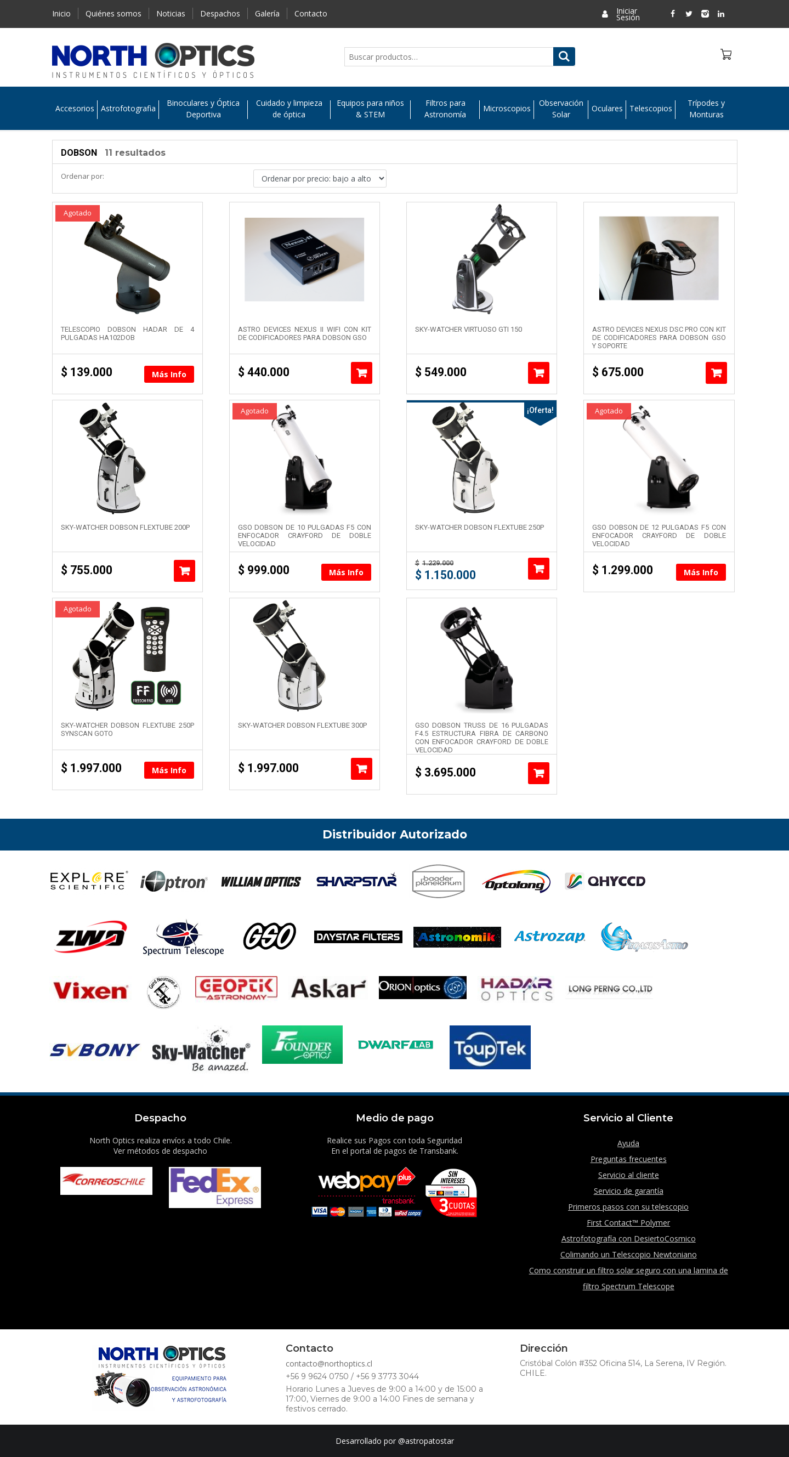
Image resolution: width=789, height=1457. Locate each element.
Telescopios (650, 110)
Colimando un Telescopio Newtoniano (628, 1254)
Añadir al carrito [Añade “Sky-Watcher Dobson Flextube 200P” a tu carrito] (184, 571)
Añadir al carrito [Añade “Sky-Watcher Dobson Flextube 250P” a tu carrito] (538, 569)
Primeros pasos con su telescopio (628, 1206)
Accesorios (74, 110)
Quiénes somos (113, 13)
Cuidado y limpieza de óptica (289, 110)
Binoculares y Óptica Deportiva (203, 110)
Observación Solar (561, 110)
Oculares (607, 110)
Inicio (61, 13)
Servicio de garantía (628, 1191)
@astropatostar (426, 1441)
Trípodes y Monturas (706, 110)
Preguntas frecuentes (629, 1159)
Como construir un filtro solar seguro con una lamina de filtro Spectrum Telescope (628, 1278)
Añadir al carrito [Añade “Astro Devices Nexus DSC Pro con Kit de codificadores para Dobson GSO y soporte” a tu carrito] (716, 373)
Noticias (170, 13)
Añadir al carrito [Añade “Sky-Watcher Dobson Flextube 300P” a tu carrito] (361, 769)
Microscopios (507, 110)
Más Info (169, 374)
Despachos (220, 13)
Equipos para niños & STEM (370, 110)
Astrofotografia (128, 110)
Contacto (310, 13)
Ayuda (628, 1143)
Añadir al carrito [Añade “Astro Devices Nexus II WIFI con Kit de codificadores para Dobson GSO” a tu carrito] (361, 373)
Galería (267, 13)
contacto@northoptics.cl (329, 1363)
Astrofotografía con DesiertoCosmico (628, 1238)
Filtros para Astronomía (445, 110)
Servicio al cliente (628, 1175)
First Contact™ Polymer (628, 1222)
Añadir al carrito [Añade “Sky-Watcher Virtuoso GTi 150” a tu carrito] (538, 373)
